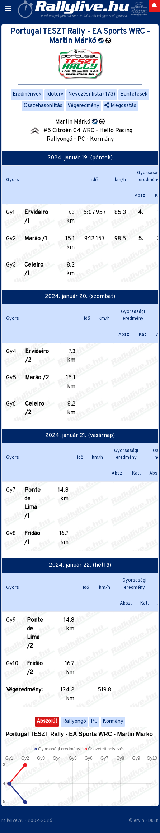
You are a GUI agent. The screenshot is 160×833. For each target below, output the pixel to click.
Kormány (113, 721)
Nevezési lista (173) (91, 94)
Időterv (54, 94)
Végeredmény (83, 105)
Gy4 (11, 351)
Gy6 (11, 404)
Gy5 (11, 377)
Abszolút (47, 721)
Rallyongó (74, 721)
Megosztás (120, 105)
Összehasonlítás (43, 105)
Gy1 (10, 212)
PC (94, 721)
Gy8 (11, 533)
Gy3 (11, 265)
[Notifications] (154, 6)
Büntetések (133, 94)
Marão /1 (35, 238)
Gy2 (11, 238)
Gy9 (11, 620)
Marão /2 (37, 377)
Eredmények (27, 94)
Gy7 (10, 490)
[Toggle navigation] (8, 9)
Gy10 (12, 663)
